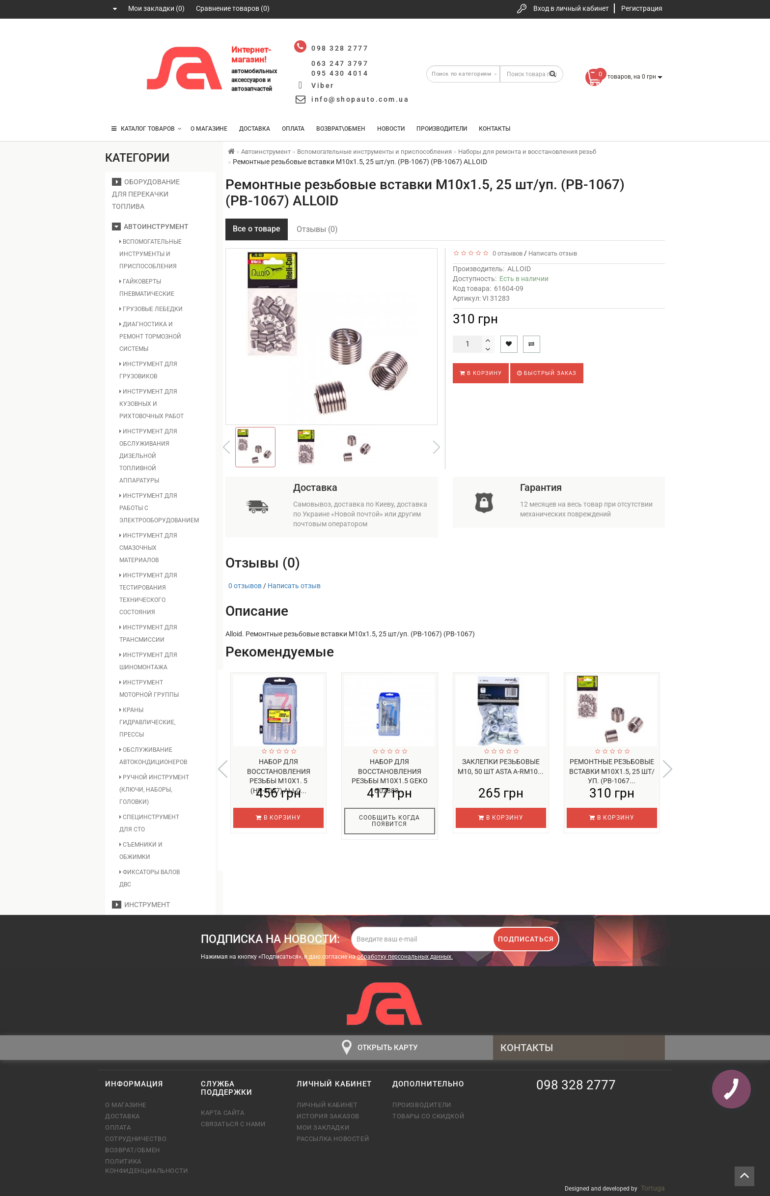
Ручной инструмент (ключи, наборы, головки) (154, 789)
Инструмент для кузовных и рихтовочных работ (151, 404)
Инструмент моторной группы (149, 688)
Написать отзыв (552, 253)
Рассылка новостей (333, 1138)
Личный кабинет (327, 1105)
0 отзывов (506, 253)
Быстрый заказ (547, 373)
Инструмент (141, 905)
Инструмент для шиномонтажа (148, 661)
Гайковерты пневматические (146, 287)
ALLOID (519, 269)
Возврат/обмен (132, 1150)
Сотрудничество (135, 1138)
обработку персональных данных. (405, 956)
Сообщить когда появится (389, 820)
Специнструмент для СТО (149, 823)
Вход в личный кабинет (571, 8)
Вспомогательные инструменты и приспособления (150, 254)
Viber (322, 85)
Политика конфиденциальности (145, 1166)
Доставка (254, 128)
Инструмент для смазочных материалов (148, 548)
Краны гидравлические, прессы (147, 722)
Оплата (293, 128)
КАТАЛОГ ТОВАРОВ (146, 128)
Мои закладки (323, 1127)
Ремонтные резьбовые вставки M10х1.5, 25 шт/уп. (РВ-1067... (612, 771)
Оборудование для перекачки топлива (146, 194)
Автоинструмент (150, 226)
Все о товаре (256, 228)
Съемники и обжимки (141, 850)
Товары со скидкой (428, 1116)
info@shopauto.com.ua (360, 99)
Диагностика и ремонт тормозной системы (150, 336)
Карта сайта (223, 1112)
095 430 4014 (122, 99)
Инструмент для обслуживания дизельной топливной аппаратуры (148, 456)
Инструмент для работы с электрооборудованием (154, 508)
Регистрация (641, 8)
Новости (391, 128)
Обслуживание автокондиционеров (153, 756)
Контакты (494, 128)
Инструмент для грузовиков (148, 370)
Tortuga (653, 1188)
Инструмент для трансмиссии (148, 633)
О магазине (209, 128)
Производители (441, 128)
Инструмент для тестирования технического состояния (148, 594)
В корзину (481, 373)
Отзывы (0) (317, 229)
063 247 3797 (121, 70)
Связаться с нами (233, 1124)
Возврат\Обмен (340, 128)
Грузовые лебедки (151, 309)
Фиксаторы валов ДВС (149, 878)
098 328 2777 (121, 40)
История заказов (328, 1116)
